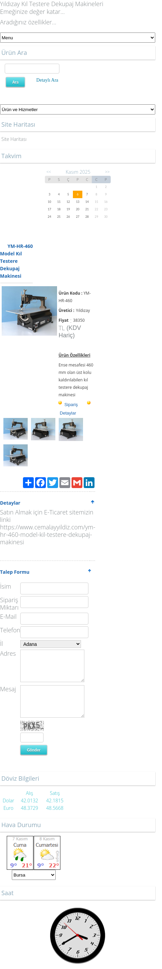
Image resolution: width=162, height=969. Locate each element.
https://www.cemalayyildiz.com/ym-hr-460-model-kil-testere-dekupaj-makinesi (47, 534)
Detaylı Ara (47, 80)
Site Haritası (14, 139)
